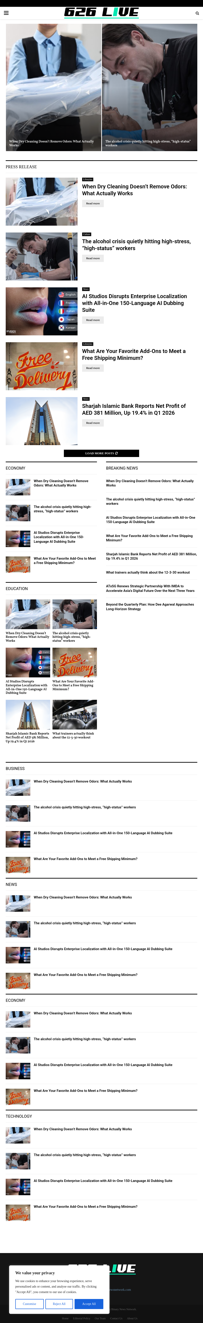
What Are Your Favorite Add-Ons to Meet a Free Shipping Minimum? (65, 560)
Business (15, 768)
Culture (86, 234)
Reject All (59, 1304)
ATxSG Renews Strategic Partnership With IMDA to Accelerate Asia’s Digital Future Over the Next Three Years (150, 588)
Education (17, 588)
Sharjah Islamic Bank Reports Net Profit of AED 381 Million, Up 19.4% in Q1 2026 (27, 738)
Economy (15, 468)
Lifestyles (87, 179)
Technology (19, 1116)
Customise (29, 1304)
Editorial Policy (81, 1318)
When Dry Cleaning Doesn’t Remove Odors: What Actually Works (51, 143)
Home (65, 1318)
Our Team (100, 1318)
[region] (59, 1290)
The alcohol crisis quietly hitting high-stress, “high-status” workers (148, 143)
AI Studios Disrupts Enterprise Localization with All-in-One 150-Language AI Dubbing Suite (134, 303)
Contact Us (116, 1318)
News (85, 289)
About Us (132, 1318)
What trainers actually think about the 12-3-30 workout (73, 736)
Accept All (89, 1304)
